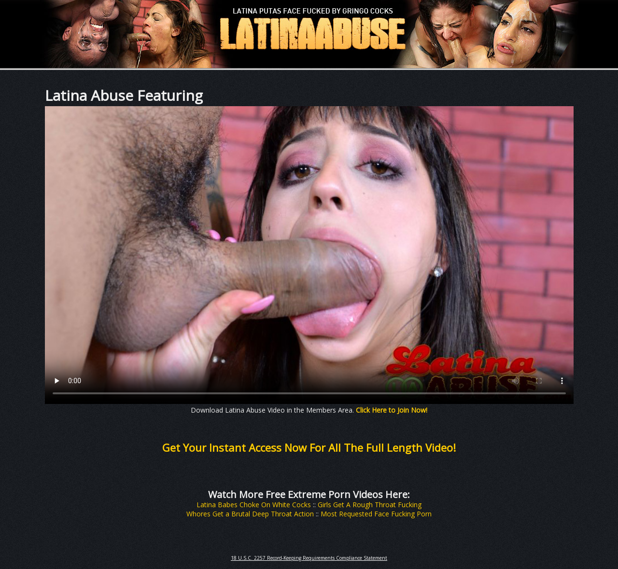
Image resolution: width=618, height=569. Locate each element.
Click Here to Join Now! (391, 410)
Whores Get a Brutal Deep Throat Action (250, 513)
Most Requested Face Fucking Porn (376, 513)
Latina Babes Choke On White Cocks (254, 504)
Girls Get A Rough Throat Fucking (369, 504)
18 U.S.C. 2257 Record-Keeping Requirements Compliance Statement (309, 558)
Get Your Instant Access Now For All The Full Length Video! (309, 447)
